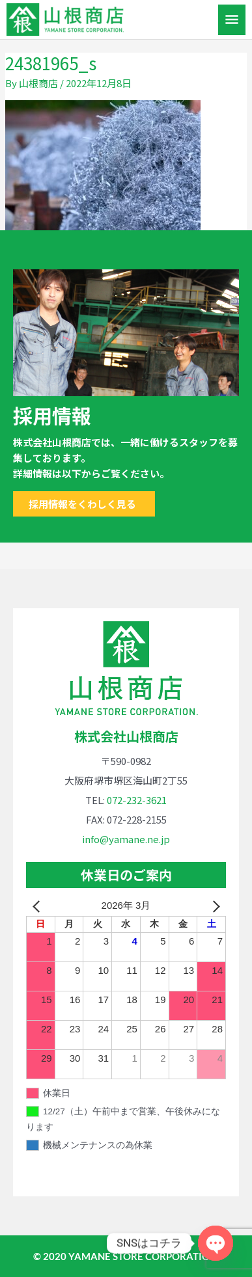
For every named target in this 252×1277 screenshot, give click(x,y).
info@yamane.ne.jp (126, 839)
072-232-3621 (137, 800)
